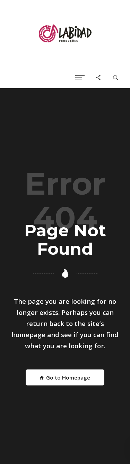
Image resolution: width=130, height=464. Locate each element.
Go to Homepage (65, 377)
